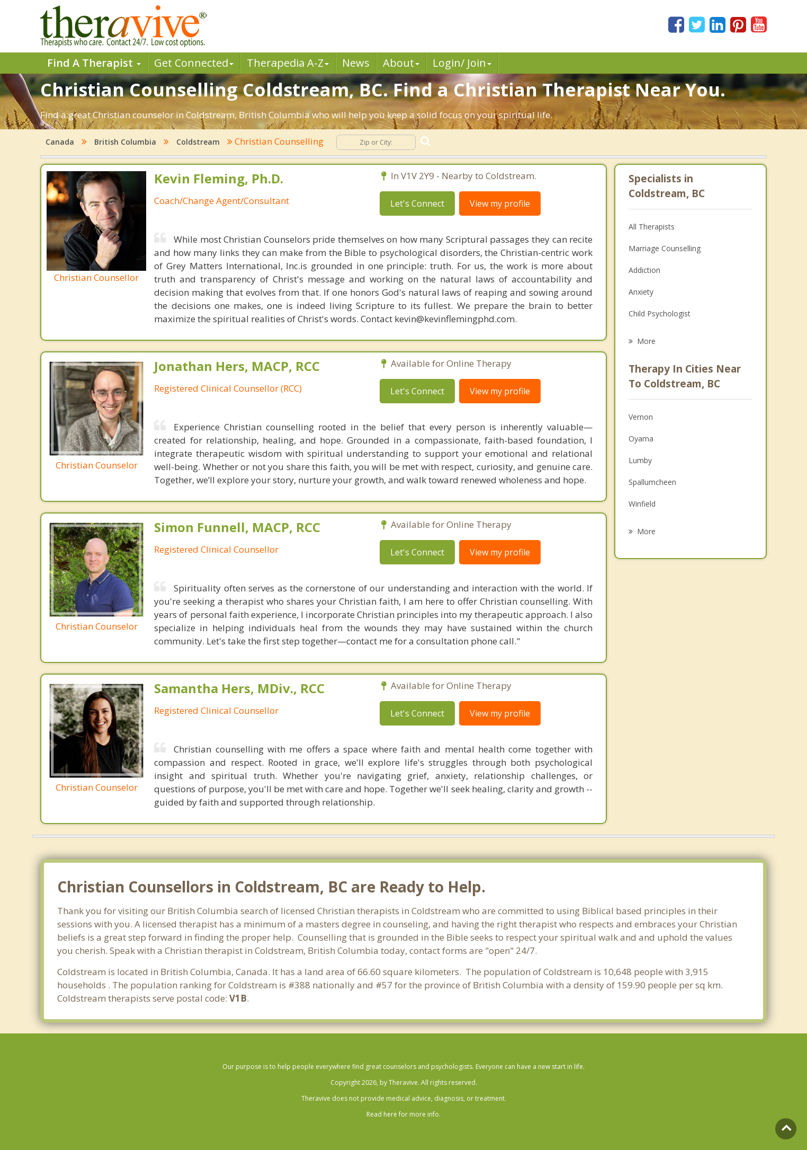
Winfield (642, 504)
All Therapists (652, 227)
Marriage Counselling (665, 248)
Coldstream (198, 142)
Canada (60, 142)
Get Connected (194, 63)
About (401, 63)
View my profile (500, 203)
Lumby (640, 460)
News (356, 63)
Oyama (641, 439)
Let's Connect (417, 203)
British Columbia (125, 142)
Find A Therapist (94, 63)
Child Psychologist (660, 313)
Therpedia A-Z (288, 63)
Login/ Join (462, 63)
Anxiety (641, 292)
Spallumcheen (652, 482)
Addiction (644, 270)
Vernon (641, 417)
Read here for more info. (403, 1114)
